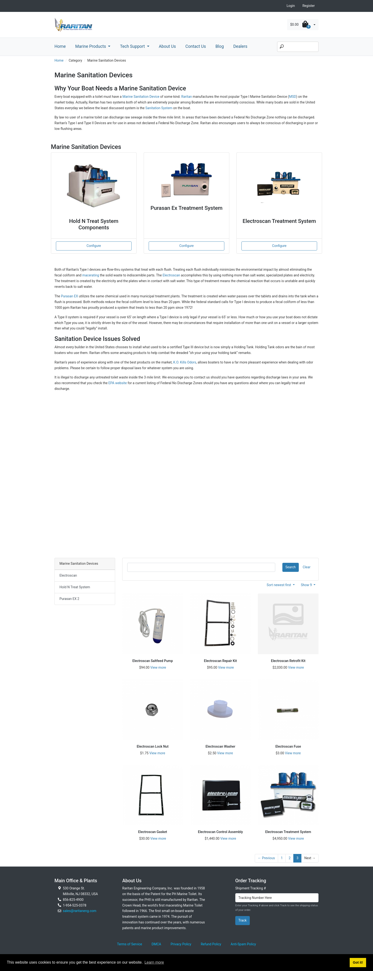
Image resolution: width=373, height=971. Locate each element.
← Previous (266, 858)
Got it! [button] (358, 962)
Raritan (187, 96)
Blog (220, 46)
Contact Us (195, 46)
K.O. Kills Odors (184, 362)
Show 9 (307, 585)
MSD (292, 96)
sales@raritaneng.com (79, 911)
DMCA (156, 944)
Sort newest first (279, 585)
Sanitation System (159, 108)
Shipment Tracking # (250, 888)
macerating (90, 275)
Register (308, 6)
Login (291, 6)
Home (60, 46)
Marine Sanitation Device (141, 96)
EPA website (117, 383)
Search (290, 567)
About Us (167, 46)
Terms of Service (129, 944)
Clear (306, 567)
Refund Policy (211, 944)
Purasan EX (69, 296)
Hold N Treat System (74, 587)
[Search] (298, 47)
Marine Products (91, 46)
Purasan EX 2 (69, 599)
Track (242, 920)
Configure (94, 246)
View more (158, 667)
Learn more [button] (154, 962)
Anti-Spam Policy (243, 944)
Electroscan (171, 275)
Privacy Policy (181, 944)
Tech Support (133, 46)
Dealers (240, 46)
